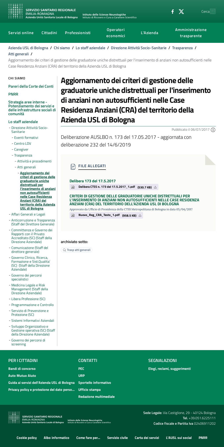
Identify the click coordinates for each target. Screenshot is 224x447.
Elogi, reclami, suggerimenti (169, 368)
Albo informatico (56, 437)
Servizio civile (117, 437)
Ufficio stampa (89, 389)
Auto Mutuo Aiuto (22, 375)
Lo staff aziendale (90, 48)
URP (81, 375)
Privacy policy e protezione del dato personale (42, 389)
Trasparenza (182, 48)
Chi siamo (62, 48)
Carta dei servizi (147, 437)
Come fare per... (88, 437)
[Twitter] (171, 11)
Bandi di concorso (22, 368)
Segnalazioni (162, 360)
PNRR (203, 437)
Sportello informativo (94, 382)
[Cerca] (210, 11)
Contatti (87, 360)
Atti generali (18, 54)
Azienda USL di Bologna (28, 48)
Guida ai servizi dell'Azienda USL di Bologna (41, 382)
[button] (213, 129)
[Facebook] (163, 11)
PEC (81, 368)
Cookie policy (27, 437)
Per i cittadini (23, 360)
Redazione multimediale (96, 396)
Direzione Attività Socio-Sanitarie (138, 48)
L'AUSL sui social (179, 437)
